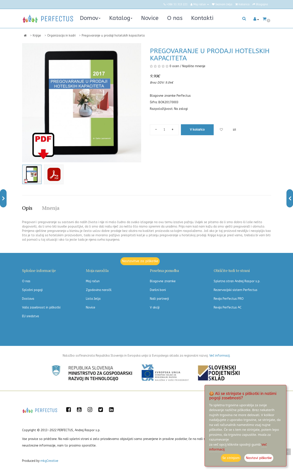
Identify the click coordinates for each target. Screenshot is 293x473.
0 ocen (174, 66)
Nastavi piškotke (259, 458)
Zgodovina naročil (99, 290)
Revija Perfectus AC (227, 307)
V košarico (197, 129)
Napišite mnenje (193, 66)
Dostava (28, 299)
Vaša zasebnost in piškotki (41, 307)
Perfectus (184, 96)
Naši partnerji (159, 299)
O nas (26, 281)
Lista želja (93, 299)
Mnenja (50, 207)
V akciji (155, 307)
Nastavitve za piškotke (140, 261)
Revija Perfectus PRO (229, 299)
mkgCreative (49, 461)
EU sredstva (30, 316)
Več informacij (219, 355)
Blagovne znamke (163, 281)
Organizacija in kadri (61, 35)
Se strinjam (230, 458)
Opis (27, 207)
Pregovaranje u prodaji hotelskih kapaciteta (113, 35)
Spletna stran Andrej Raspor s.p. (237, 281)
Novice (90, 307)
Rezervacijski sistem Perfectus (235, 290)
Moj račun (93, 281)
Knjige (37, 35)
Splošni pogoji (32, 290)
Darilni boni (158, 290)
